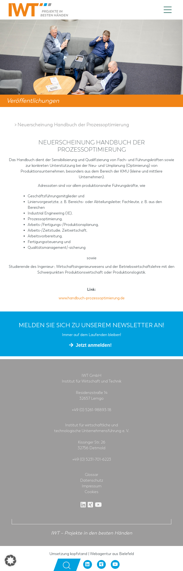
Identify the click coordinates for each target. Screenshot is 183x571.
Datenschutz (91, 480)
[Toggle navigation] (167, 9)
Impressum (92, 486)
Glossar (91, 475)
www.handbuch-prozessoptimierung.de (92, 298)
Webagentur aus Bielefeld (112, 553)
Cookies (91, 492)
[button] (10, 560)
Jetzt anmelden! (94, 345)
